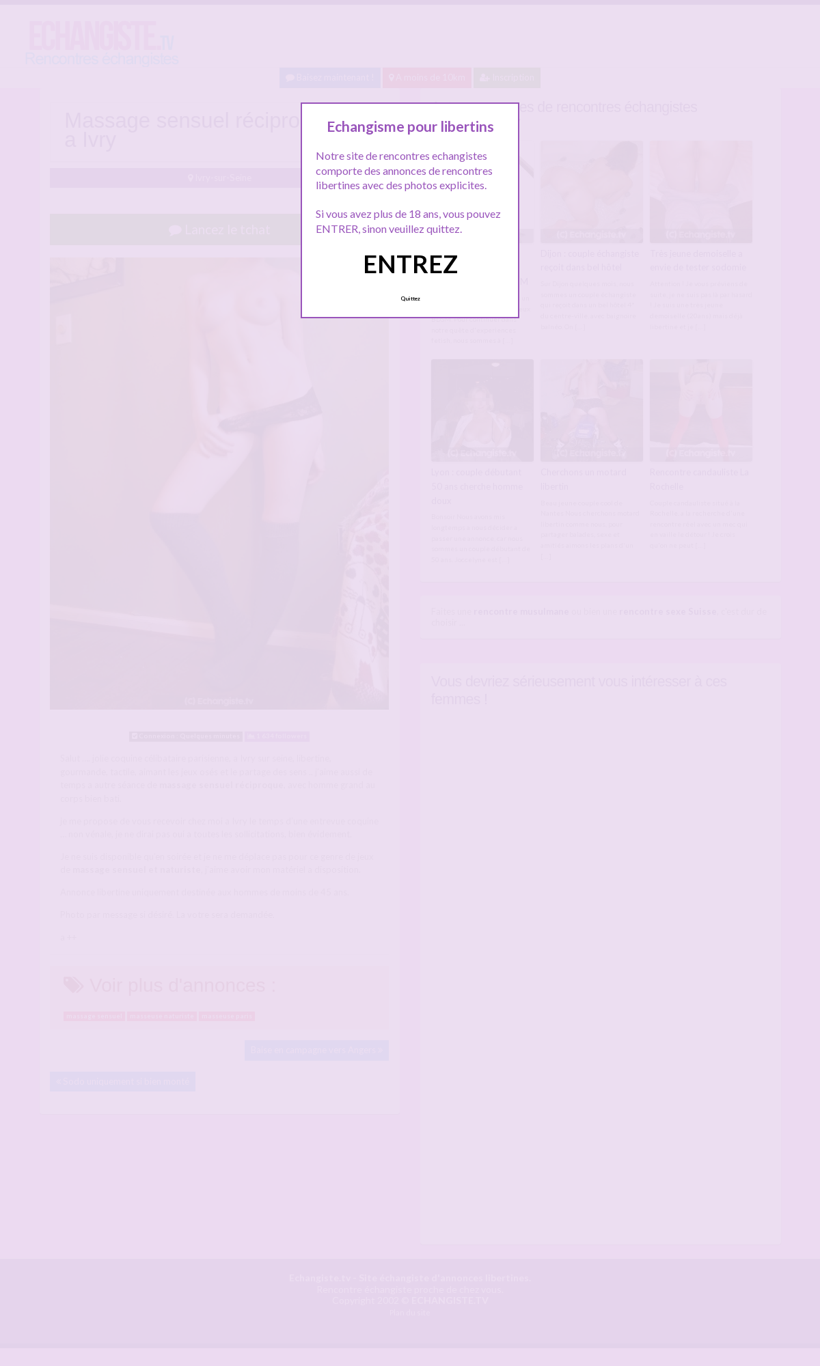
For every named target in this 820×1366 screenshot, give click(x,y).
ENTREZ (410, 264)
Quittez (410, 298)
